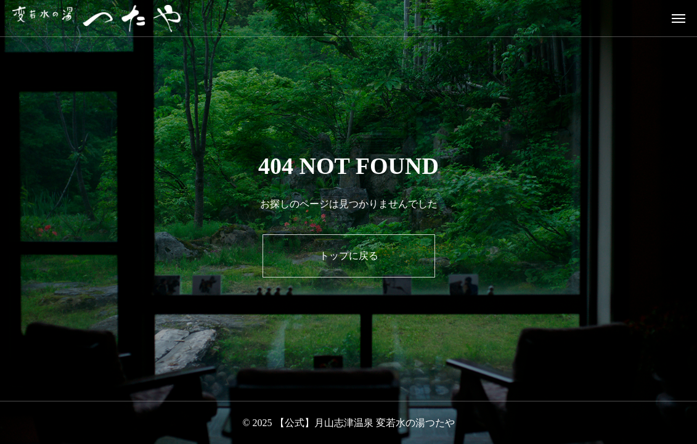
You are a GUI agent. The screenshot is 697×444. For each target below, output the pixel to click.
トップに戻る (348, 255)
